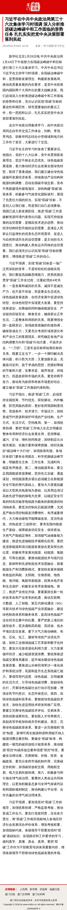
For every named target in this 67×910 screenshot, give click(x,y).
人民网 (23, 889)
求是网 (43, 889)
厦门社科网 (38, 894)
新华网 (33, 889)
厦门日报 (10, 894)
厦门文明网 (23, 894)
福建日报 (54, 889)
